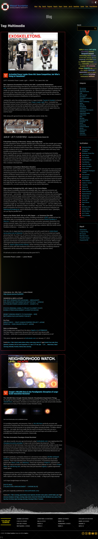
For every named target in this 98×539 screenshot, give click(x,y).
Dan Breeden (85, 157)
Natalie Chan (85, 196)
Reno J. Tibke (10, 342)
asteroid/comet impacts (86, 110)
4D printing (83, 90)
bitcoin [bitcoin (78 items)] (89, 56)
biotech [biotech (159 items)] (91, 54)
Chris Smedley (86, 215)
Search (95, 28)
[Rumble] (96, 533)
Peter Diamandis (84, 91)
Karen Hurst (85, 168)
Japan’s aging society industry (19, 244)
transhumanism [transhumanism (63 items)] (84, 76)
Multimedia (11, 347)
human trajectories (31, 495)
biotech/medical (18, 342)
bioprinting (83, 125)
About (35, 7)
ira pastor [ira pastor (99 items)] (83, 66)
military (27, 342)
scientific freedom (52, 495)
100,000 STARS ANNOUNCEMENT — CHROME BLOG (20, 486)
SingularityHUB (84, 240)
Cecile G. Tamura (87, 183)
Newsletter (76, 7)
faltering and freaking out (11, 209)
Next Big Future (84, 236)
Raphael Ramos (86, 193)
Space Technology (18, 499)
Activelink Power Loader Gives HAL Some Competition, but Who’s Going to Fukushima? (34, 75)
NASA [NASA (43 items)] (91, 68)
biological (82, 121)
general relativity (23, 495)
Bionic (56, 342)
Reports (55, 7)
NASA (44, 497)
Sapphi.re (26, 533)
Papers (60, 7)
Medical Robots (50, 345)
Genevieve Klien (86, 147)
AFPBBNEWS (43, 330)
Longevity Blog (84, 232)
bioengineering (84, 120)
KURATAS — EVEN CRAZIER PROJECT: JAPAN (18, 324)
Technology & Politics (32, 499)
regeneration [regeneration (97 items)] (83, 72)
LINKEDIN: (61, 519)
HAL (4, 88)
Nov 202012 (5, 392)
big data (82, 118)
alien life (82, 105)
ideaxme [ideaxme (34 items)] (80, 64)
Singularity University (86, 98)
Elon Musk (83, 96)
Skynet (82, 100)
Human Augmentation (23, 345)
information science (40, 495)
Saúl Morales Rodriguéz (86, 150)
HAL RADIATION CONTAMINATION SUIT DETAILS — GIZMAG (23, 302)
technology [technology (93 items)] (92, 74)
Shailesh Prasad (86, 160)
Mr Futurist (83, 234)
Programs (49, 7)
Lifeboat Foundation (11, 533)
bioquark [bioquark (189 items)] (84, 54)
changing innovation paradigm (13, 443)
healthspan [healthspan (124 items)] (89, 62)
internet (29, 497)
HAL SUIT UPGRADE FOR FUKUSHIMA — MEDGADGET (21, 300)
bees (81, 116)
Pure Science (11, 499)
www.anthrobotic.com (32, 491)
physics (46, 495)
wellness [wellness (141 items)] (92, 76)
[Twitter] (86, 533)
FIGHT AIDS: (20, 524)
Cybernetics (5, 345)
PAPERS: (40, 526)
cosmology (17, 495)
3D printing (83, 88)
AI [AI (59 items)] (83, 50)
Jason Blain (85, 209)
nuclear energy (32, 342)
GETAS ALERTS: (82, 519)
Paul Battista (85, 162)
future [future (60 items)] (91, 59)
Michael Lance (86, 207)
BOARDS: (81, 521)
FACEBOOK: (20, 519)
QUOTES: (80, 526)
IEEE (46, 217)
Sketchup (26, 462)
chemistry (82, 133)
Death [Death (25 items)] (95, 57)
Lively (17, 462)
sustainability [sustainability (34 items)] (85, 74)
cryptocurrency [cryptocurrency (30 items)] (88, 57)
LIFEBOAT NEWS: (41, 519)
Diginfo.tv (34, 330)
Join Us (70, 7)
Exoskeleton (11, 345)
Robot (24, 347)
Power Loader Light (38, 102)
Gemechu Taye (86, 164)
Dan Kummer (86, 174)
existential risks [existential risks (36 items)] (82, 59)
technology (28, 347)
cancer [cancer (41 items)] (84, 57)
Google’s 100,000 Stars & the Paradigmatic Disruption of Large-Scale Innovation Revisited (33, 392)
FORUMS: (60, 526)
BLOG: (39, 521)
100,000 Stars (7, 402)
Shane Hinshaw (86, 191)
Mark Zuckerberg (84, 101)
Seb (83, 204)
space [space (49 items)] (81, 74)
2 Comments (40, 499)
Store (86, 7)
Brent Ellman (85, 202)
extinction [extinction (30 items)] (87, 59)
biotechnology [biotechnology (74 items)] (83, 56)
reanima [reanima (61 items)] (85, 70)
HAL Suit (16, 345)
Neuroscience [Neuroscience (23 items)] (95, 68)
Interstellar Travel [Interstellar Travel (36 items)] (93, 64)
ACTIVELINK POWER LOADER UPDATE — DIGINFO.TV (21, 304)
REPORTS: (40, 524)
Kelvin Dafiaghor (87, 166)
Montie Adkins (86, 211)
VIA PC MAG (8, 484)
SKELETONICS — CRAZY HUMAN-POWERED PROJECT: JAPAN (24, 322)
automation (83, 115)
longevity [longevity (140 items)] (87, 68)
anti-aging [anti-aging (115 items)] (92, 50)
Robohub (21, 347)
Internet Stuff (34, 497)
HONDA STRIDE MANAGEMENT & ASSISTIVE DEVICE (21, 310)
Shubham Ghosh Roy (88, 153)
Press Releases (93, 7)
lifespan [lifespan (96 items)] (81, 68)
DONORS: (60, 521)
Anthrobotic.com (30, 338)
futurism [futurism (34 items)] (94, 59)
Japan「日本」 (43, 345)
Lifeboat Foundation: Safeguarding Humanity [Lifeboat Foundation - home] (14, 6)
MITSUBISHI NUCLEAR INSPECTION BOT (17, 316)
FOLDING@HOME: (62, 524)
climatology (83, 135)
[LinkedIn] (89, 533)
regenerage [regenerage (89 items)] (91, 70)
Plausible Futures (84, 238)
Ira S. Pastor (85, 213)
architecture (83, 108)
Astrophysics (11, 497)
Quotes (82, 7)
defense (23, 342)
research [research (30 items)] (88, 72)
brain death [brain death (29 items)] (81, 57)
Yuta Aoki (85, 185)
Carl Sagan (16, 497)
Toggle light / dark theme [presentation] (96, 2)
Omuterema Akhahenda (85, 177)
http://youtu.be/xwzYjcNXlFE (13, 294)
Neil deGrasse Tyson (50, 497)
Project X (47, 462)
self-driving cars (15, 466)
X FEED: (19, 521)
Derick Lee (85, 187)
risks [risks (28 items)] (91, 72)
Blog (40, 7)
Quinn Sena (85, 155)
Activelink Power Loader (49, 342)
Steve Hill (84, 200)
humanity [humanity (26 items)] (95, 62)
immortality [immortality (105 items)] (85, 64)
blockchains (83, 130)
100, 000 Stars (37, 423)
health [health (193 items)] (83, 62)
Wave (13, 462)
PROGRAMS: (81, 524)
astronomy (5, 497)
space (57, 495)
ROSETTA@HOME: (21, 526)
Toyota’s (45, 100)
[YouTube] (92, 533)
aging (81, 103)
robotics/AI (38, 342)
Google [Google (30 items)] (79, 62)
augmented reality (85, 113)
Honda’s (52, 100)
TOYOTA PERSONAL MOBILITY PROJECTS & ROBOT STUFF (23, 308)
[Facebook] (83, 533)
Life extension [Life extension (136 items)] (90, 66)
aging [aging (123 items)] (81, 50)
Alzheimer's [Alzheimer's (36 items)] (86, 49)
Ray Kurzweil (83, 95)
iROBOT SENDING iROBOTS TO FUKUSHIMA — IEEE (20, 314)
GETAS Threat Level (6, 522)
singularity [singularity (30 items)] (94, 72)
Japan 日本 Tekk (34, 345)
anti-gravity (83, 106)
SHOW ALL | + (82, 218)
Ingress (44, 466)
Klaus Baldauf (86, 180)
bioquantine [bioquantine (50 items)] (91, 51)
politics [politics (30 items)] (82, 70)
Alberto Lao (85, 189)
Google (26, 497)
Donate (65, 7)
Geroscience (83, 229)
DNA (81, 93)
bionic (81, 123)
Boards (44, 7)
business (82, 131)
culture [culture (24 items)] (93, 57)
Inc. (29, 345)
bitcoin (82, 128)
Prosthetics (16, 347)
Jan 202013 (5, 75)
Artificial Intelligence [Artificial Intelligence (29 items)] (84, 51)
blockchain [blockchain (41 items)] (93, 56)
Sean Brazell (85, 198)
